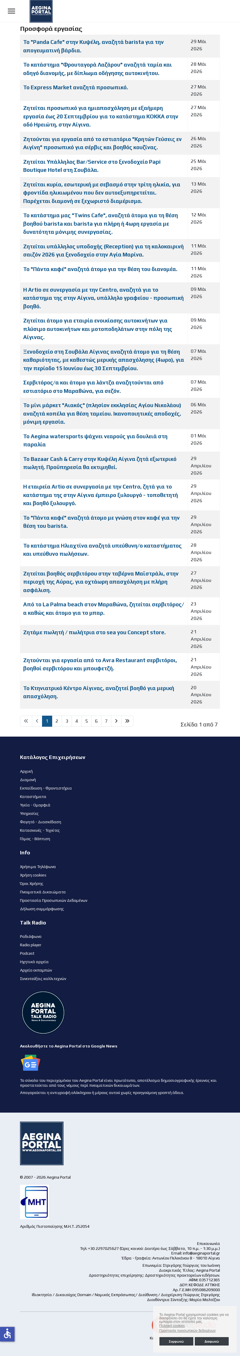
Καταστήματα (33, 796)
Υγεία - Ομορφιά (35, 805)
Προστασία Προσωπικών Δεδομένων (53, 900)
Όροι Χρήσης (31, 883)
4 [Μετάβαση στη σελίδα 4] (76, 721)
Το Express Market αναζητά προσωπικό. (75, 87)
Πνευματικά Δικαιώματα (43, 892)
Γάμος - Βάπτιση (35, 839)
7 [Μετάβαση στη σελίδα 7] (106, 721)
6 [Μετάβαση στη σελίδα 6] (96, 721)
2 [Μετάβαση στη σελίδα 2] (57, 721)
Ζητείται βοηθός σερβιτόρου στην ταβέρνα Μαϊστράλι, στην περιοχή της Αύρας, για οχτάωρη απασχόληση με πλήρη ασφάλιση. (101, 581)
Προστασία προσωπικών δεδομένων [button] (187, 1331)
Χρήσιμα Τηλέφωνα (38, 867)
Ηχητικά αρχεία (34, 962)
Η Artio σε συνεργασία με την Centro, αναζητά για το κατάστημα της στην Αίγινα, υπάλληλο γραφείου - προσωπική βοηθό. (103, 297)
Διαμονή (28, 780)
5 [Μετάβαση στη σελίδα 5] (86, 721)
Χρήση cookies (33, 875)
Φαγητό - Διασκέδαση (40, 822)
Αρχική (26, 771)
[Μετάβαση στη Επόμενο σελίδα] (116, 721)
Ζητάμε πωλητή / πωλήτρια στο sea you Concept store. (94, 632)
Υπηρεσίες (29, 813)
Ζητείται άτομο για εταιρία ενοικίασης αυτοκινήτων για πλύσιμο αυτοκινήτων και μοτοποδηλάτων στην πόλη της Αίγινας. (97, 328)
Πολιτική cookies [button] (172, 1326)
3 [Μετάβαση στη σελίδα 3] (67, 721)
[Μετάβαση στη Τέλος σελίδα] (127, 721)
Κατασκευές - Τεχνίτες (40, 830)
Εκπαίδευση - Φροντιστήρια (46, 788)
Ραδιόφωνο (30, 936)
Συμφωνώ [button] (176, 1341)
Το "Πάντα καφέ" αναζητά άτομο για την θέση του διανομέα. (100, 269)
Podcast (27, 953)
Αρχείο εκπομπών (36, 970)
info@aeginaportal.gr (201, 1253)
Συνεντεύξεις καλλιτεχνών (43, 979)
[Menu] (11, 11)
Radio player (30, 945)
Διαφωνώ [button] (212, 1341)
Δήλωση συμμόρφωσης (42, 909)
